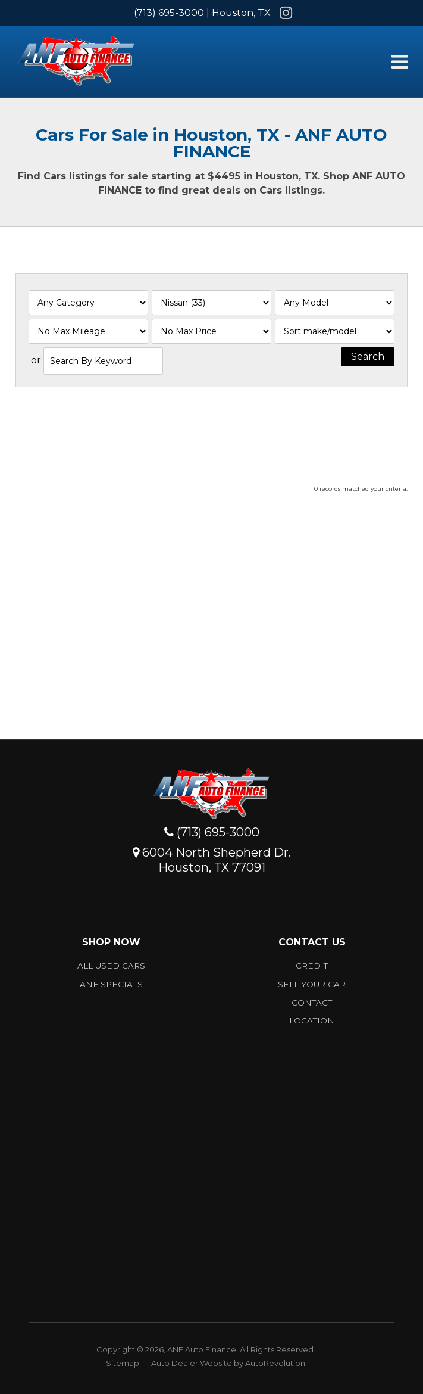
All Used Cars (111, 965)
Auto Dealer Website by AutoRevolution (228, 1363)
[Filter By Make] (211, 302)
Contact (312, 1002)
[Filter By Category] (88, 302)
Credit (312, 965)
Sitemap (122, 1363)
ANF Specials (111, 984)
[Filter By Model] (334, 302)
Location (311, 1020)
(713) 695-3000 (169, 12)
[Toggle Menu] (399, 62)
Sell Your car (312, 984)
